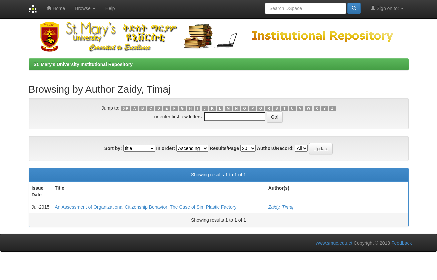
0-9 (125, 108)
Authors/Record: (275, 148)
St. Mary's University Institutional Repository (83, 64)
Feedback (401, 243)
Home (56, 8)
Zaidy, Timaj (280, 207)
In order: (165, 148)
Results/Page (224, 148)
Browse (85, 8)
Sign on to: (387, 8)
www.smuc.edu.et (334, 243)
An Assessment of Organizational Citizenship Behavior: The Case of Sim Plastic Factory (145, 207)
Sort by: (113, 148)
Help (110, 8)
